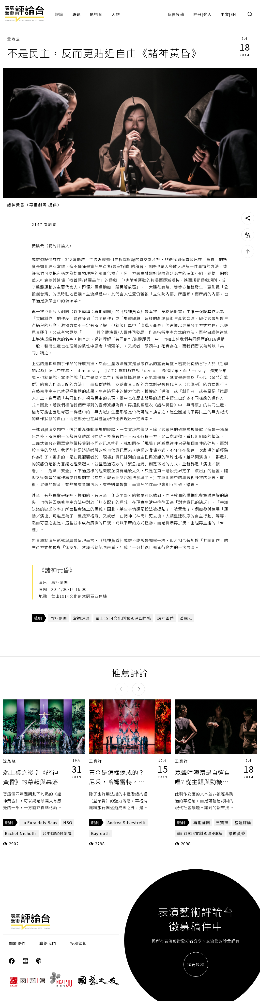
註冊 (197, 14)
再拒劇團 (58, 618)
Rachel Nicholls (21, 833)
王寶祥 (95, 761)
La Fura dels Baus (39, 822)
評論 (59, 14)
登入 (207, 14)
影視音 (96, 14)
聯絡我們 (47, 943)
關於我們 (17, 943)
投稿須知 (78, 943)
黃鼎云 (13, 39)
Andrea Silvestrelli (126, 822)
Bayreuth (100, 833)
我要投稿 (176, 14)
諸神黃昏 (165, 618)
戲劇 (38, 618)
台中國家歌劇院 (57, 833)
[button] (121, 689)
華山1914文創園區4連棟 (200, 833)
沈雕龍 (9, 761)
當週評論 (81, 618)
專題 (76, 14)
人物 (115, 14)
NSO (67, 822)
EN (233, 14)
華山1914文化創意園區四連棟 (123, 618)
